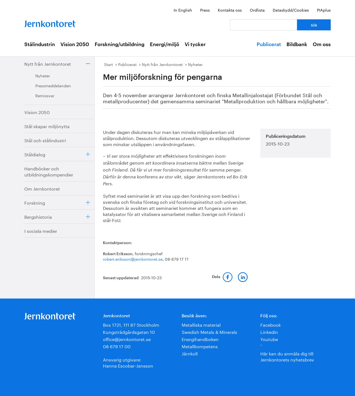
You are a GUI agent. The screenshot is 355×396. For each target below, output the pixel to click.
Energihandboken (200, 338)
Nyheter (42, 75)
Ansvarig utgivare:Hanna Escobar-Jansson (128, 362)
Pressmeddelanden (53, 85)
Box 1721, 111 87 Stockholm (131, 324)
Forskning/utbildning (119, 44)
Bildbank (297, 44)
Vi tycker (195, 44)
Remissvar (44, 95)
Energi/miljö (164, 44)
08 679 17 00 (117, 345)
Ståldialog (34, 154)
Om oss (322, 44)
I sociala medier (40, 230)
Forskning (34, 202)
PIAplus (324, 10)
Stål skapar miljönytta (47, 125)
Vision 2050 (74, 44)
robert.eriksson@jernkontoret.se (133, 259)
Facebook (270, 324)
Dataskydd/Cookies (291, 10)
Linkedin (269, 331)
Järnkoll (190, 353)
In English (183, 10)
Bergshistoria (38, 216)
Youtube (269, 338)
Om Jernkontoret (42, 188)
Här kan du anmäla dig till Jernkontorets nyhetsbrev (287, 356)
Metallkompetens (200, 345)
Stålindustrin (39, 44)
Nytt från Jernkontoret (47, 63)
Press (205, 10)
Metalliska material (201, 324)
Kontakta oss (230, 10)
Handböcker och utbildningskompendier (48, 171)
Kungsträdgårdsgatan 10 (129, 331)
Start (108, 64)
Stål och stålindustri (45, 139)
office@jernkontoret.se (127, 338)
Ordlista (257, 10)
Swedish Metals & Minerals (209, 331)
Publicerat (269, 44)
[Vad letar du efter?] (263, 24)
